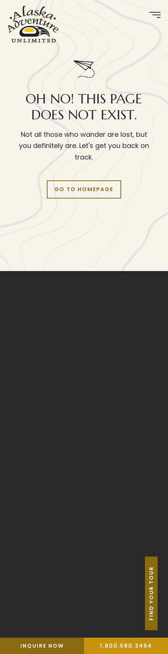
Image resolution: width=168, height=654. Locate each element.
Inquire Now (42, 646)
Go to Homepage (83, 189)
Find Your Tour (161, 593)
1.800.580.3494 (126, 646)
